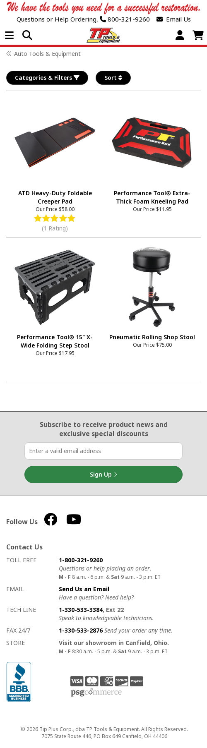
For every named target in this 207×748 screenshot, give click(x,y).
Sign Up (103, 474)
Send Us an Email (84, 589)
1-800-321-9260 (81, 560)
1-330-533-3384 (81, 610)
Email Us (173, 19)
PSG (96, 692)
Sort (113, 78)
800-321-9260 (125, 19)
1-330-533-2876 (81, 630)
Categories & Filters (47, 78)
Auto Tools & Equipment (47, 54)
